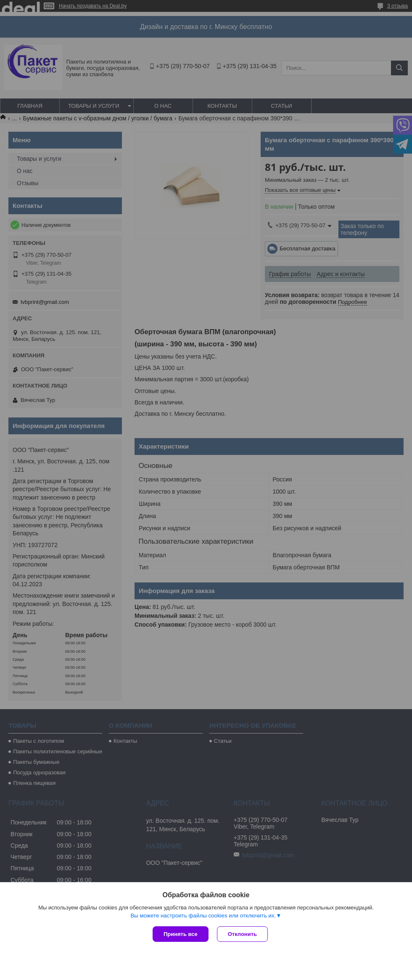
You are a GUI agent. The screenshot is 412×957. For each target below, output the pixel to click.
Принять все (181, 934)
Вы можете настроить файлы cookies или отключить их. (203, 915)
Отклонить (242, 934)
